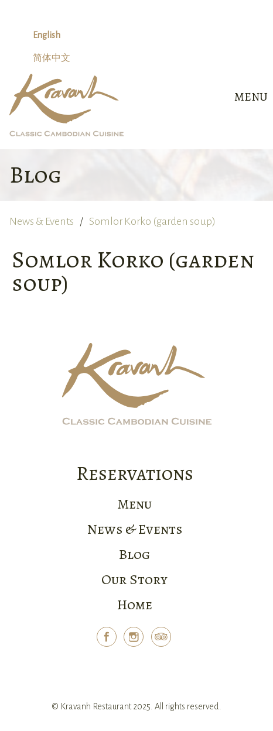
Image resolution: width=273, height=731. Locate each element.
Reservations (134, 473)
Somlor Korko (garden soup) (152, 221)
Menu (134, 504)
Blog (134, 554)
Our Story (134, 579)
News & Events (41, 221)
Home (134, 604)
